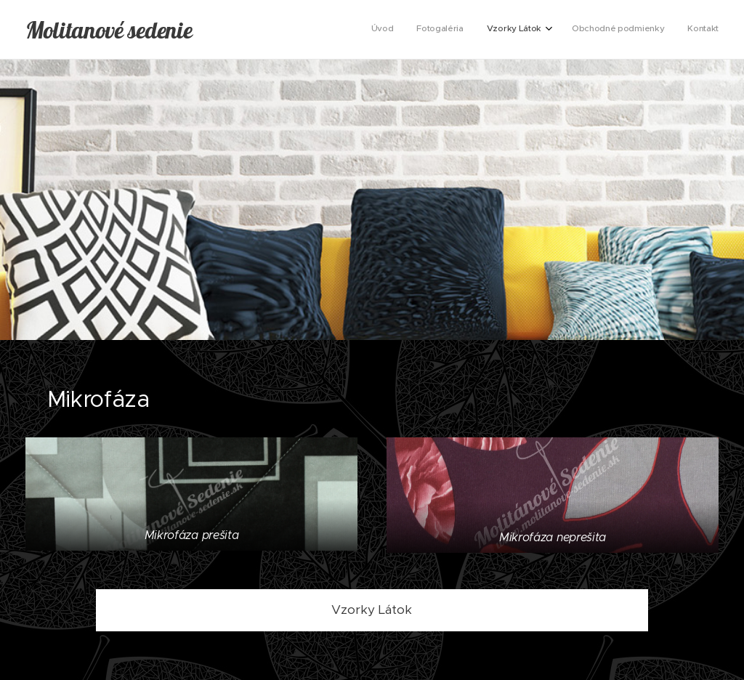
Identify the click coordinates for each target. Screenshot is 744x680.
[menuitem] (622, 30)
